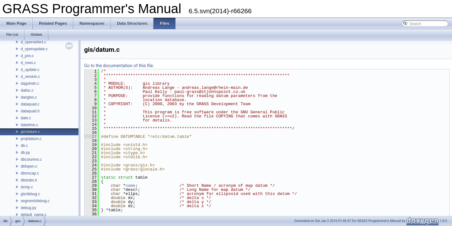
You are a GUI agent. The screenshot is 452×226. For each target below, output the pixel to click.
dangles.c (29, 97)
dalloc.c (27, 90)
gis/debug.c (30, 194)
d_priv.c (27, 56)
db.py (25, 152)
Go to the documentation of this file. (119, 65)
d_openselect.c (33, 42)
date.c (26, 118)
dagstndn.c (30, 83)
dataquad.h (30, 111)
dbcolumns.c (31, 159)
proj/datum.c (31, 139)
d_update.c (30, 69)
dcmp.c (27, 187)
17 (90, 136)
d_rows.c (28, 63)
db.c (24, 145)
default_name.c (33, 215)
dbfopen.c (29, 166)
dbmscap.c (30, 173)
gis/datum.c (30, 132)
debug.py (28, 208)
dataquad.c (30, 104)
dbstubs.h (29, 180)
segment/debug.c (35, 201)
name (130, 185)
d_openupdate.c (34, 49)
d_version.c (30, 76)
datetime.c (29, 125)
